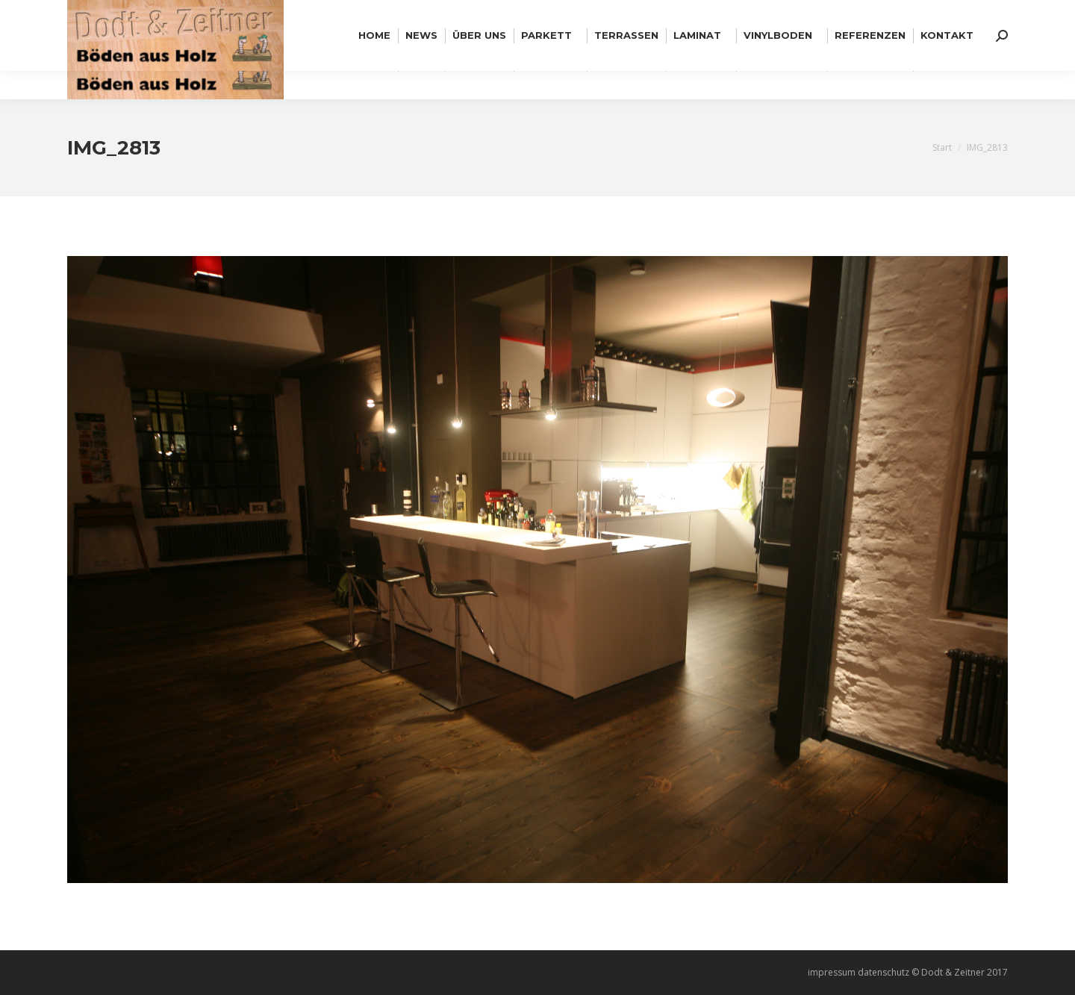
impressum (832, 972)
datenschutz (883, 972)
